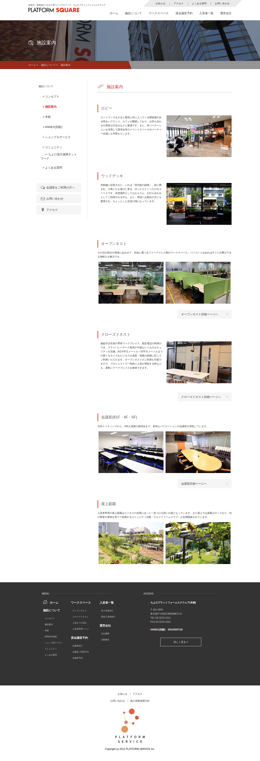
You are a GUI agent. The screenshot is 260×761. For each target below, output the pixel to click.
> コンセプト (51, 96)
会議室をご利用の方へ (57, 187)
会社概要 (105, 633)
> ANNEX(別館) (52, 127)
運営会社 (226, 13)
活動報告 (105, 640)
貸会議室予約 (184, 13)
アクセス (178, 3)
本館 (47, 630)
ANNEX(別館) (51, 636)
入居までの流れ (80, 623)
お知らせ (160, 3)
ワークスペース (159, 13)
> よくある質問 (52, 167)
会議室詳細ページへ (194, 483)
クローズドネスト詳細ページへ (201, 396)
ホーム (114, 13)
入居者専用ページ (81, 629)
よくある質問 (199, 3)
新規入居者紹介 (108, 617)
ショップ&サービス (53, 643)
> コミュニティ (52, 147)
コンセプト (50, 618)
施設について (133, 13)
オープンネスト (80, 610)
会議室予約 (78, 658)
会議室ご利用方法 (81, 652)
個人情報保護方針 (140, 700)
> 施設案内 (49, 106)
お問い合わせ (222, 3)
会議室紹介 (78, 646)
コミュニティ (51, 649)
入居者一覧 (206, 13)
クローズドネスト (81, 617)
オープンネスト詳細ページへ (199, 314)
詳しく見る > (181, 642)
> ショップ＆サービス (57, 137)
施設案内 (49, 624)
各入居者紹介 (107, 610)
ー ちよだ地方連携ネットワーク (59, 156)
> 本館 (47, 116)
